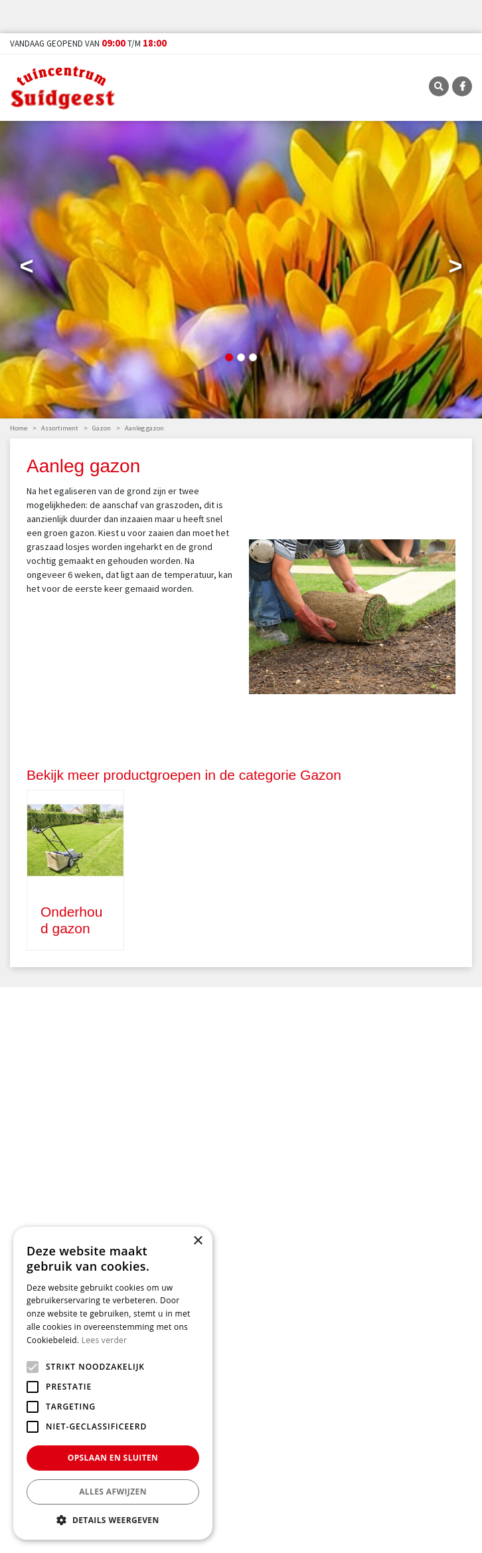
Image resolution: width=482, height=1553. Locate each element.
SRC (439, 86)
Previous (26, 269)
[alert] (112, 1383)
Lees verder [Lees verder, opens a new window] (104, 1340)
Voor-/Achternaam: (44, 1036)
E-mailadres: (266, 1037)
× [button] (197, 1241)
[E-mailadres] (402, 1037)
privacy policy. (110, 1016)
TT (374, 1274)
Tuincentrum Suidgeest (362, 1163)
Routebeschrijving (368, 1247)
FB (462, 86)
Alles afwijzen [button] (113, 1491)
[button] (113, 1519)
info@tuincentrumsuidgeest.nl (366, 1219)
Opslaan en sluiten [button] (113, 1457)
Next (455, 269)
